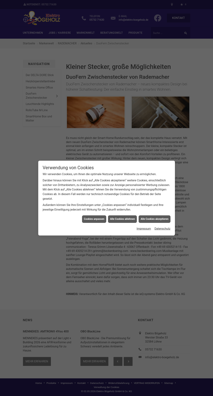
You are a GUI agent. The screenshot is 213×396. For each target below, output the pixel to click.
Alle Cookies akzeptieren (154, 215)
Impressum (144, 225)
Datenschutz (162, 225)
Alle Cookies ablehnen (122, 215)
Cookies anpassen (94, 215)
